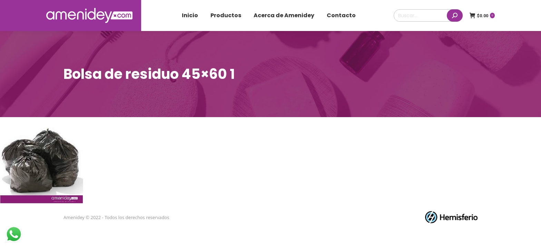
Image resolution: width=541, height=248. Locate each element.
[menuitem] (189, 15)
